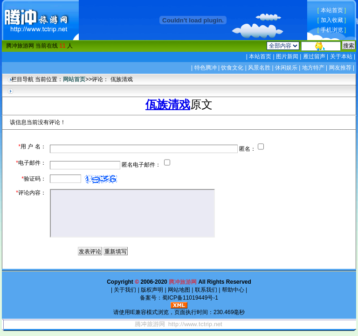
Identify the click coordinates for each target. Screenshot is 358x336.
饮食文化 (232, 67)
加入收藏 (332, 20)
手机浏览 (332, 30)
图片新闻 (287, 56)
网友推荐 (340, 67)
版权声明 (152, 290)
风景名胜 (259, 67)
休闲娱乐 (286, 67)
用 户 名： (32, 146)
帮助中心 (233, 290)
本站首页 (332, 10)
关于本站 (341, 56)
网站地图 (179, 290)
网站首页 (74, 79)
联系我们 (206, 290)
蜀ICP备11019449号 (187, 297)
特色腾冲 (205, 67)
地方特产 (313, 67)
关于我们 (125, 290)
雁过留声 (314, 56)
